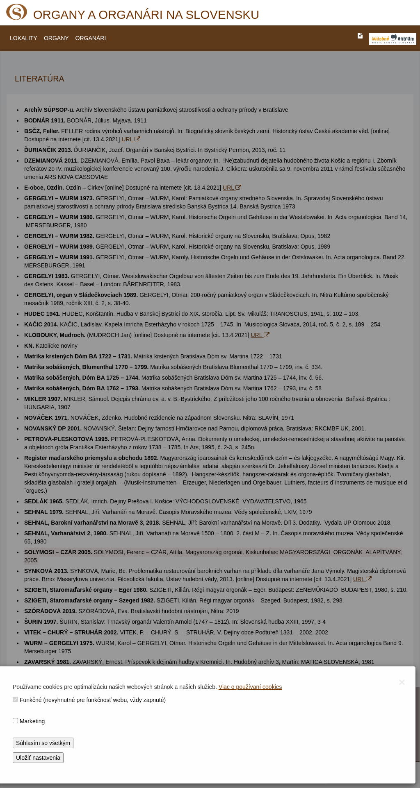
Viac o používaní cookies (250, 687)
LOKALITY (23, 38)
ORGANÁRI (90, 38)
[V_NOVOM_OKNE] (393, 39)
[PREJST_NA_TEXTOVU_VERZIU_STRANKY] (360, 36)
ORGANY (56, 38)
